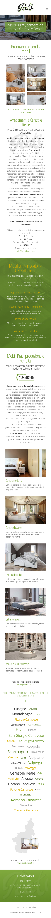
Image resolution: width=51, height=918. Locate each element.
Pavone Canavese (21, 789)
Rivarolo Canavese (26, 719)
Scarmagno (17, 751)
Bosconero (18, 746)
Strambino (26, 805)
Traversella (37, 752)
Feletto (32, 729)
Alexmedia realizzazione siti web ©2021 (25, 912)
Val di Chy (13, 778)
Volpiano (36, 757)
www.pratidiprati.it (25, 684)
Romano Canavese (26, 799)
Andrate (27, 778)
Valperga (35, 762)
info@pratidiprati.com (26, 251)
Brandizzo (25, 794)
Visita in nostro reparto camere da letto (26, 110)
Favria (21, 729)
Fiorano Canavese (21, 784)
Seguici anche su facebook (25, 896)
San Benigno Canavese (31, 741)
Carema (39, 778)
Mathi (41, 784)
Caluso (11, 741)
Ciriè (39, 773)
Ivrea (37, 714)
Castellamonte (18, 724)
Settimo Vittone (18, 763)
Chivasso (33, 708)
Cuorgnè (20, 709)
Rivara (38, 789)
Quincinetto (34, 724)
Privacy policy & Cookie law (25, 907)
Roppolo (33, 746)
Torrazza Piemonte (26, 810)
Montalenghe (22, 714)
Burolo (19, 768)
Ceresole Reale (22, 773)
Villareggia (30, 768)
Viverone (13, 757)
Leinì (23, 757)
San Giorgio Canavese (26, 735)
